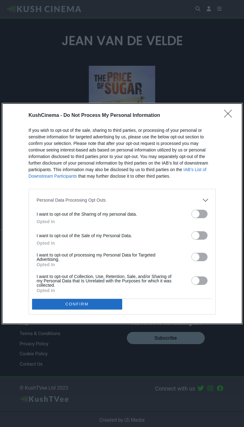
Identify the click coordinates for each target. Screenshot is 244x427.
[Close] (230, 116)
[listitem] (122, 200)
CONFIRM (77, 304)
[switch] (199, 214)
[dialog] (122, 213)
